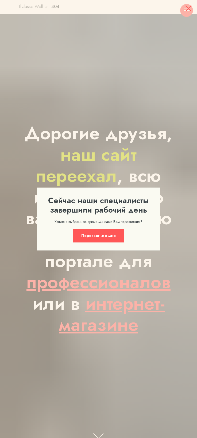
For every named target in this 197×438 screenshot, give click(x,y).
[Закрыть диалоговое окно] (188, 8)
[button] (98, 235)
